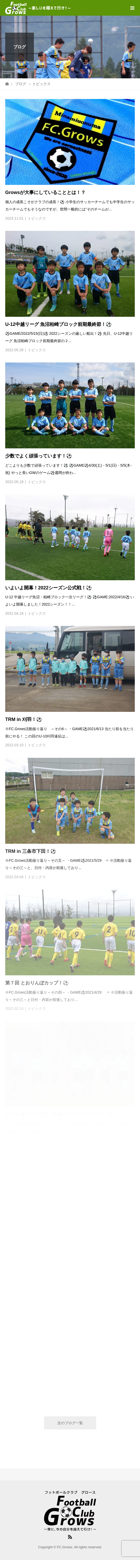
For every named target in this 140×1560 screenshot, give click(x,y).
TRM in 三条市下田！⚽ (30, 851)
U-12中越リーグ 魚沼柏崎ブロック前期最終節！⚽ (58, 324)
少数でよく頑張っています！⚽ (38, 456)
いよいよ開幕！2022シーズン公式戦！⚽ (48, 587)
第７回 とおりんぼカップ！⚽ (37, 983)
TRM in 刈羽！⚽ (23, 719)
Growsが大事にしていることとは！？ (45, 192)
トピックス (37, 218)
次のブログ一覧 (70, 1423)
